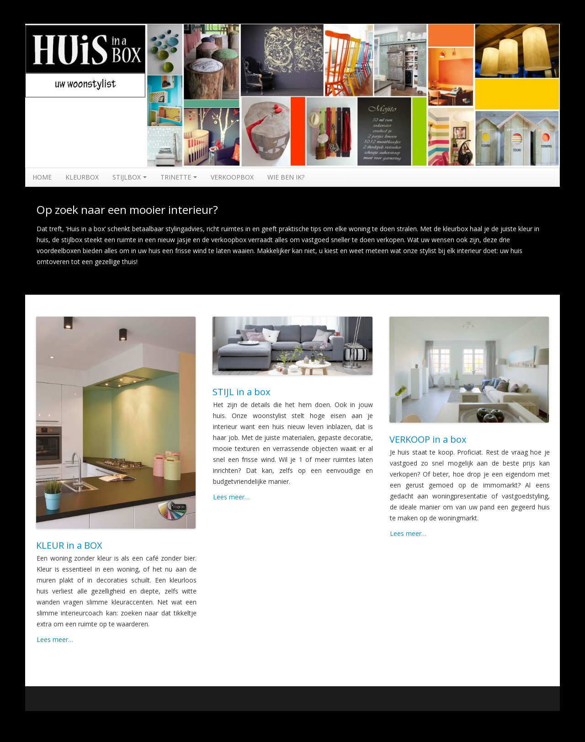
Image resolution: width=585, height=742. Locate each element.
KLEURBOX (82, 177)
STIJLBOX (129, 177)
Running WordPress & (476, 722)
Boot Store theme (534, 722)
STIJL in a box (241, 392)
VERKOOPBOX (232, 177)
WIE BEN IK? (285, 177)
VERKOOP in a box (427, 439)
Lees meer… (55, 639)
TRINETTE (178, 177)
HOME (42, 177)
